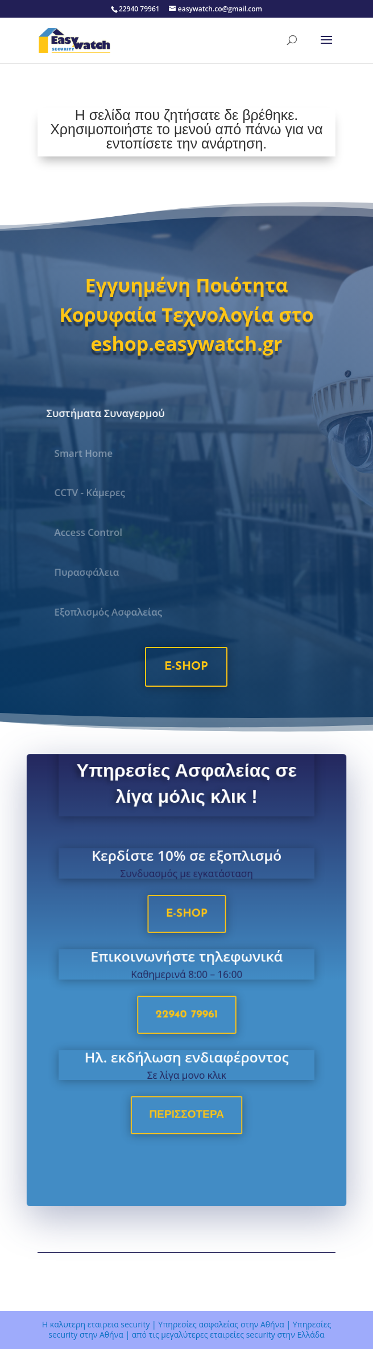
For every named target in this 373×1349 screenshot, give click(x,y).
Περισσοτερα (186, 1117)
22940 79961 (186, 1019)
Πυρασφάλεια (90, 572)
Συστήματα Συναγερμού (107, 412)
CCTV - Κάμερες (93, 492)
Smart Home (87, 453)
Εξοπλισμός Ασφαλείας (111, 611)
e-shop (186, 667)
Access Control (92, 532)
